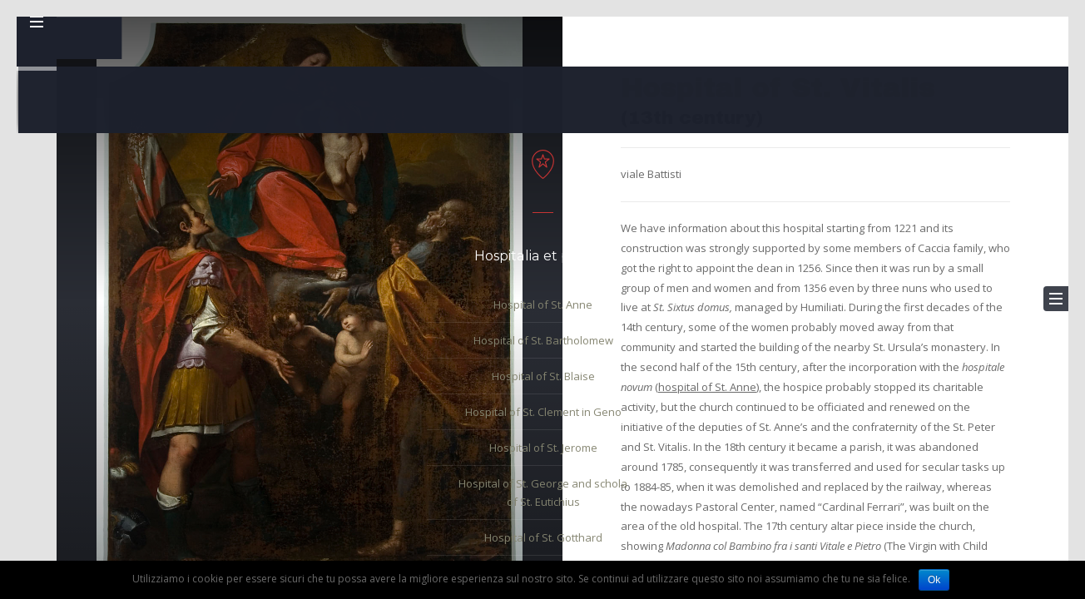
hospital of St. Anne (707, 386)
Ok (934, 580)
